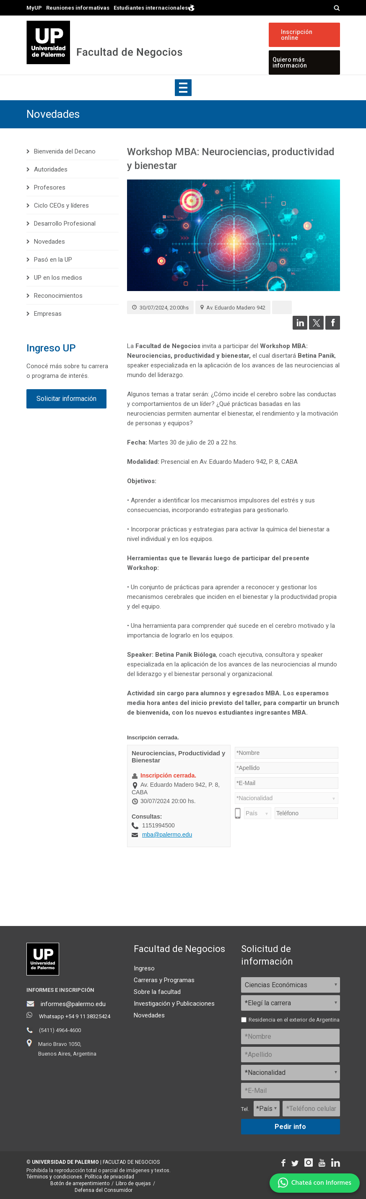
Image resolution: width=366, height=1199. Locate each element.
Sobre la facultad (157, 992)
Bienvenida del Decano (65, 151)
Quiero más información (290, 62)
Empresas (48, 313)
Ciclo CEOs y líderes (61, 205)
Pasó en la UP (53, 259)
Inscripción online (296, 35)
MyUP (34, 7)
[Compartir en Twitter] (316, 327)
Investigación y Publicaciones (174, 1003)
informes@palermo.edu (73, 1004)
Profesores (49, 187)
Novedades (53, 114)
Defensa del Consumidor (103, 1190)
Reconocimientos (58, 295)
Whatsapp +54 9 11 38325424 (74, 1016)
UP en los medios (58, 277)
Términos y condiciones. (54, 1177)
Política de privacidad (109, 1177)
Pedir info (290, 1127)
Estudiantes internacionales (154, 7)
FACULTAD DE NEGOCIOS (131, 1162)
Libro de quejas (133, 1183)
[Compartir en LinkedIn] (300, 327)
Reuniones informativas (77, 7)
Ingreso (144, 968)
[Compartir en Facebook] (332, 327)
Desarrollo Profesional (65, 223)
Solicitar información (66, 399)
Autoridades (50, 169)
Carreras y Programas (164, 980)
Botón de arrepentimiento (79, 1183)
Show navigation (183, 87)
